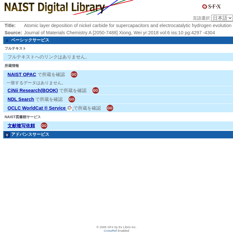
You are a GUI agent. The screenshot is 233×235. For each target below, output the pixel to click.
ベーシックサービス (30, 40)
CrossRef (110, 230)
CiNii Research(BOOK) (33, 90)
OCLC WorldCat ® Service (40, 108)
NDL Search (21, 99)
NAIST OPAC (22, 74)
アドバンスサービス (30, 134)
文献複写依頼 (21, 125)
